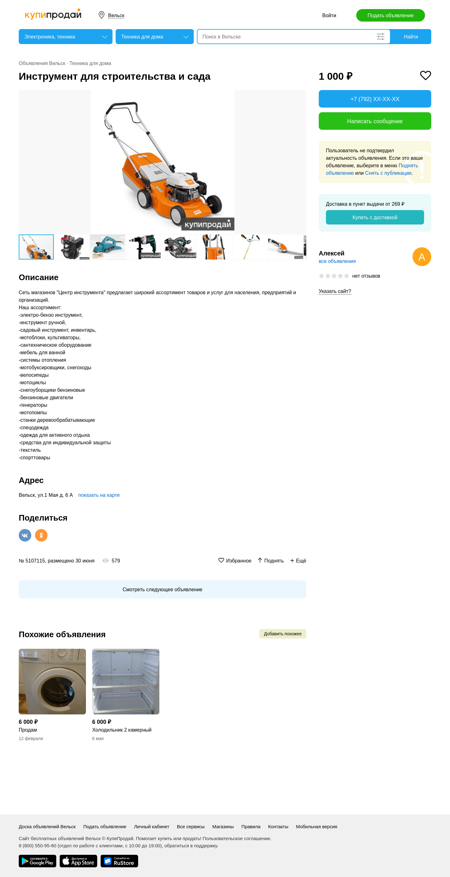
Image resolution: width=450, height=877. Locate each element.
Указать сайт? (335, 291)
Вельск (116, 15)
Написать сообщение (375, 121)
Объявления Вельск (42, 63)
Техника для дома (90, 63)
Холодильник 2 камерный (122, 730)
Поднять (274, 560)
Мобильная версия (316, 826)
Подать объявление (390, 15)
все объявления (337, 261)
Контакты (278, 826)
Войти (329, 15)
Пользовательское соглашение (236, 838)
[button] (301, 96)
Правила (251, 826)
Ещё (301, 560)
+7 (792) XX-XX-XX (375, 99)
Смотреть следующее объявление (162, 589)
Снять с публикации (388, 173)
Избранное (239, 560)
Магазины (223, 826)
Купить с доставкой (374, 217)
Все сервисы (191, 826)
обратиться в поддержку (190, 845)
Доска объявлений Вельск (47, 826)
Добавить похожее (283, 633)
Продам (28, 730)
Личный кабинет (151, 826)
